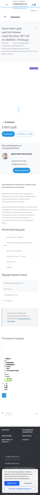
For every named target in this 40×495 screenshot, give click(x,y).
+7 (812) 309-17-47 (19, 4)
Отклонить (28, 483)
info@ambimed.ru (19, 8)
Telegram (9, 434)
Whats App (25, 434)
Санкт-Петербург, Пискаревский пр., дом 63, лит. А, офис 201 (20, 454)
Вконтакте (4, 434)
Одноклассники (20, 434)
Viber (31, 434)
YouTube (15, 434)
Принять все (11, 483)
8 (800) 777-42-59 (19, 161)
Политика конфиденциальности (20, 489)
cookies (27, 472)
